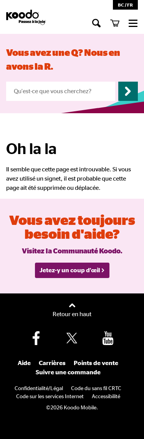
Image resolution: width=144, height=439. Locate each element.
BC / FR (125, 5)
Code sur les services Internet (50, 396)
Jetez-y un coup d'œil (72, 270)
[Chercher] (96, 23)
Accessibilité (106, 396)
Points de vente (96, 363)
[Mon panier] (114, 23)
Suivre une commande (68, 372)
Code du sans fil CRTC (96, 388)
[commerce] (133, 23)
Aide (24, 363)
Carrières (52, 363)
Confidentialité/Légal (39, 388)
